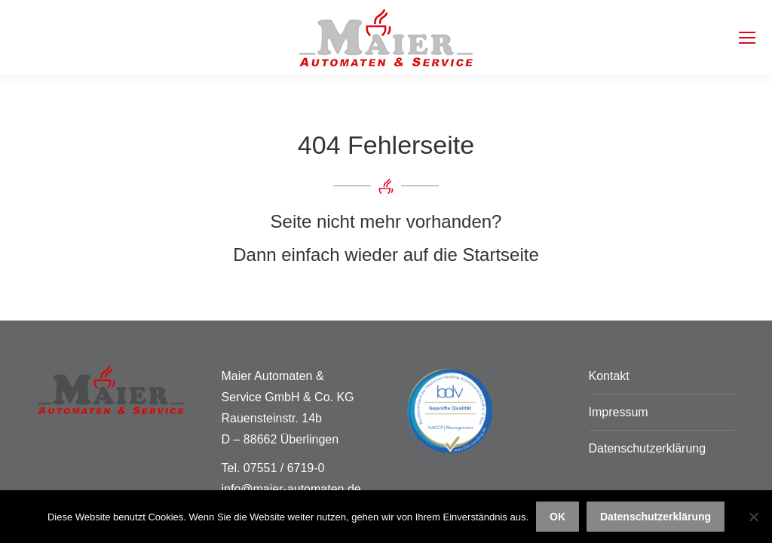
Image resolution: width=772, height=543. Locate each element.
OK (557, 517)
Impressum (618, 412)
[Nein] (753, 516)
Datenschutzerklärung (647, 448)
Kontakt (609, 376)
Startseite (500, 254)
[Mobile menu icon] (747, 38)
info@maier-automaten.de (291, 489)
